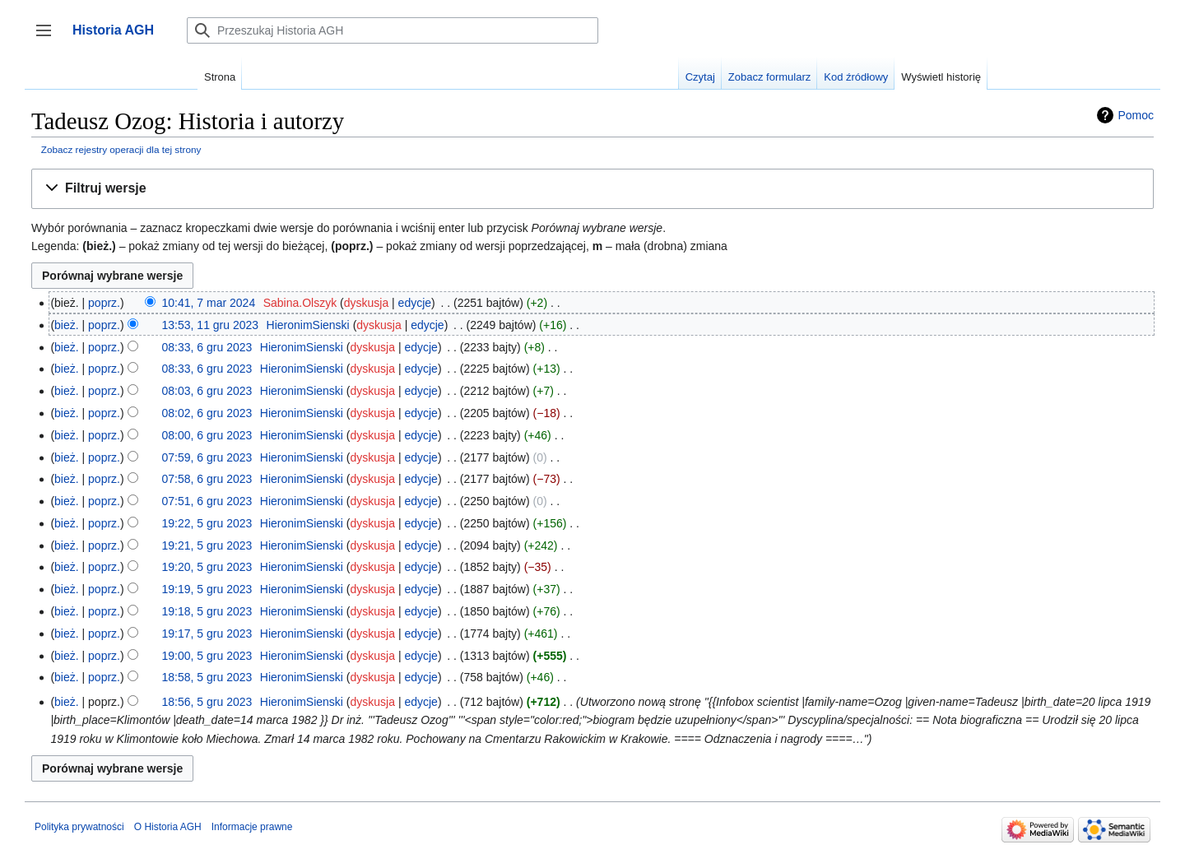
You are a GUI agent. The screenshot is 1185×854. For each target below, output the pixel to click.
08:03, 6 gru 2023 (207, 390)
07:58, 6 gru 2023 (207, 478)
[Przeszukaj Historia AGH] (392, 30)
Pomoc (1136, 115)
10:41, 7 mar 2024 (209, 302)
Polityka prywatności (79, 827)
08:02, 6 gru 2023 (207, 413)
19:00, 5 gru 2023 (207, 655)
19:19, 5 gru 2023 (207, 589)
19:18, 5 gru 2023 (207, 611)
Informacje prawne (252, 827)
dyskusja (366, 302)
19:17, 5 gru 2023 (207, 633)
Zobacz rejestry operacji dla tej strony (121, 149)
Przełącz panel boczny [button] (49, 38)
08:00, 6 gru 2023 (207, 435)
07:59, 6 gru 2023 (207, 457)
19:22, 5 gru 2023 (207, 523)
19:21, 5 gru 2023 (207, 545)
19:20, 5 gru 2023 (207, 566)
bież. (66, 325)
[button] (592, 189)
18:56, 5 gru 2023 (207, 701)
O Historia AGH (168, 827)
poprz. (104, 302)
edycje (414, 302)
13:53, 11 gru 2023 (210, 325)
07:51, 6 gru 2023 (207, 501)
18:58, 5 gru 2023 (207, 677)
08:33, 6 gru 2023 (207, 347)
